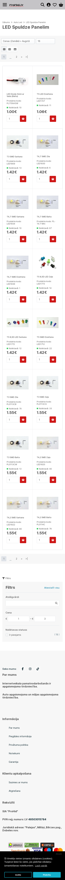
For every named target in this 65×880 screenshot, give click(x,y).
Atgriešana (14, 790)
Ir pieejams (15, 634)
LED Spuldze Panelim (36, 22)
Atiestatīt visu (51, 587)
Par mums (14, 727)
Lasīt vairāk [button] (41, 865)
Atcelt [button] (59, 854)
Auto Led (18, 22)
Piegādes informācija (20, 736)
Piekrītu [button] (47, 875)
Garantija (13, 761)
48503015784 (37, 819)
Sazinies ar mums (18, 782)
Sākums (6, 22)
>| (27, 56)
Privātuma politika (18, 744)
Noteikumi (14, 753)
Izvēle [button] (18, 875)
